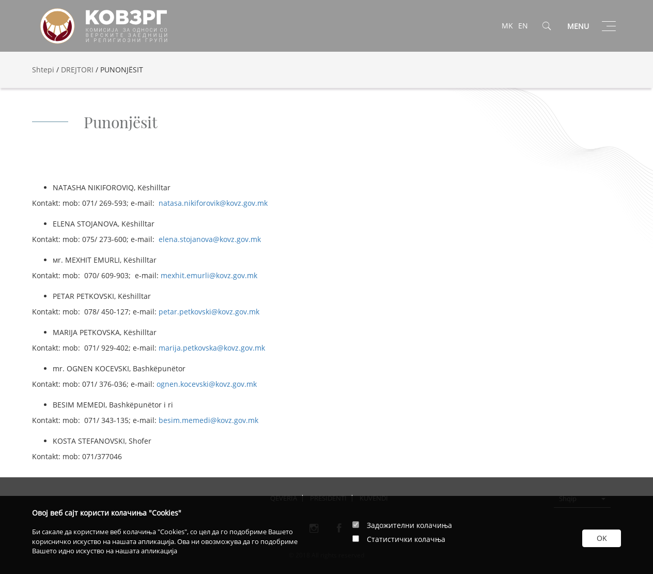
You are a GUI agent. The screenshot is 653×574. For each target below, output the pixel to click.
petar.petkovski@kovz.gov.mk (209, 311)
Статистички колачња (406, 539)
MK (507, 26)
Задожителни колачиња (409, 525)
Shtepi (43, 69)
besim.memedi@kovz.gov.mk (208, 420)
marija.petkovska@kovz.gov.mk (212, 348)
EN (523, 26)
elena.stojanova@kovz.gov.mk (210, 239)
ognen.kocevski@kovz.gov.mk (207, 384)
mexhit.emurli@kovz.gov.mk (209, 275)
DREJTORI (77, 69)
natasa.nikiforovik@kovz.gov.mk (213, 203)
